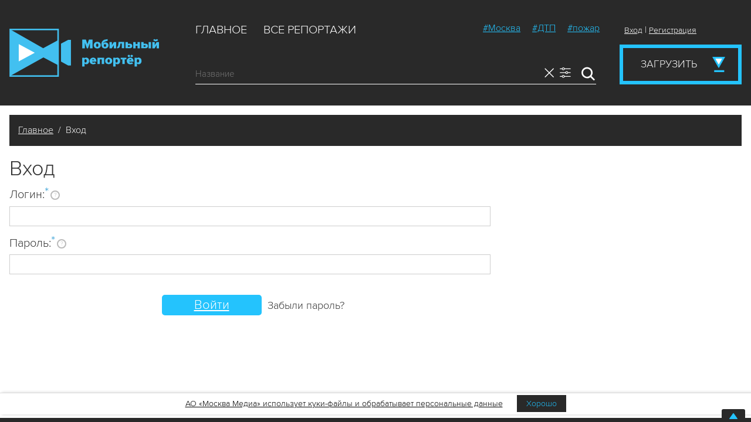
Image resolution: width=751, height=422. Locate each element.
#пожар (583, 28)
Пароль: (32, 242)
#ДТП (544, 28)
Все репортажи (309, 30)
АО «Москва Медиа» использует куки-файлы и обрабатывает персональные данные (344, 404)
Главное (221, 30)
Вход (633, 30)
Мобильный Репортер (84, 53)
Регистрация (672, 30)
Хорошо (541, 404)
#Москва (501, 28)
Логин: (29, 194)
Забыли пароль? (306, 305)
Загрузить (669, 63)
